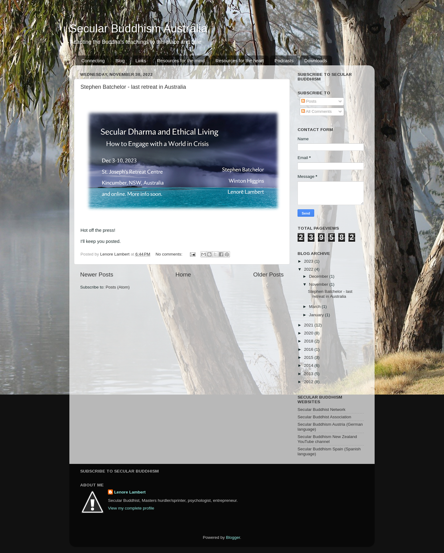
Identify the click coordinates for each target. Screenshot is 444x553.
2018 (309, 341)
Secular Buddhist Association (324, 417)
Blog (120, 60)
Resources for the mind (181, 60)
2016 (309, 349)
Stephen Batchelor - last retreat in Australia (133, 87)
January (317, 315)
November (319, 284)
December (319, 276)
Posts (309, 101)
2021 (309, 325)
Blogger (233, 537)
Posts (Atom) (118, 287)
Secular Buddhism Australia (138, 28)
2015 (309, 357)
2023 (309, 261)
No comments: (170, 254)
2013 (309, 373)
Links (140, 60)
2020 (309, 333)
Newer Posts (96, 274)
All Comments (316, 111)
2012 (309, 381)
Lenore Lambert (130, 492)
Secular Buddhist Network (321, 409)
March (315, 306)
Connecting (93, 60)
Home (183, 274)
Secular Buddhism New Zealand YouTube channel (327, 439)
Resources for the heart (240, 60)
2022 (309, 269)
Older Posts (268, 274)
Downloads (315, 60)
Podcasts (284, 60)
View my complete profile (131, 508)
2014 (309, 365)
